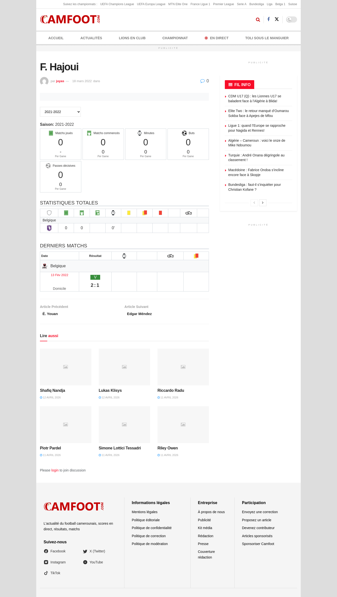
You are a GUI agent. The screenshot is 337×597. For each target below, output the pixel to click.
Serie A (241, 4)
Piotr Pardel (50, 437)
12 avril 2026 (50, 386)
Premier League (223, 4)
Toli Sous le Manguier (267, 38)
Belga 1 (280, 4)
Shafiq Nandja (52, 379)
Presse (203, 532)
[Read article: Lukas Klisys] (124, 355)
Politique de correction (149, 525)
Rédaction (205, 525)
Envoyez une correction (260, 501)
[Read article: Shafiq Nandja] (65, 355)
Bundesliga (256, 4)
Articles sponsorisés (257, 525)
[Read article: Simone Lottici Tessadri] (124, 413)
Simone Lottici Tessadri (120, 437)
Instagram (55, 550)
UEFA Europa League (151, 4)
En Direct (217, 38)
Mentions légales (144, 501)
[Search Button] (258, 19)
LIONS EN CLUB (132, 38)
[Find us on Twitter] (277, 19)
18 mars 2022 (82, 81)
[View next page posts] (262, 202)
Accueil (55, 38)
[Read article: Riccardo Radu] (183, 355)
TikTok (52, 561)
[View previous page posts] (254, 202)
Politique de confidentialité (152, 517)
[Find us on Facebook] (268, 19)
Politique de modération (150, 532)
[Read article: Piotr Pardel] (65, 413)
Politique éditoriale (146, 509)
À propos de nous (211, 501)
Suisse (292, 4)
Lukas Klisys (110, 379)
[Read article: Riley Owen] (183, 413)
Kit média (205, 517)
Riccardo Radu (170, 379)
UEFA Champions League (117, 4)
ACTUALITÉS (91, 38)
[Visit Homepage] (71, 19)
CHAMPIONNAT (175, 38)
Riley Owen (167, 437)
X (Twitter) (94, 539)
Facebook (54, 539)
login (55, 459)
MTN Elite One (178, 4)
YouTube (93, 550)
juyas (60, 81)
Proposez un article (256, 509)
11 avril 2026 (167, 386)
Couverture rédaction (206, 543)
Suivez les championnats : (80, 4)
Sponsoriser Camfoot (258, 532)
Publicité (204, 509)
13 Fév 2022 (53, 274)
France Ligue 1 (200, 4)
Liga (270, 4)
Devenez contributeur (258, 517)
